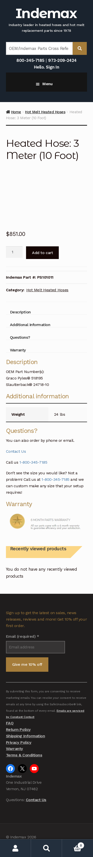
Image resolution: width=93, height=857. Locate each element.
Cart (73, 844)
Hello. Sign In (46, 67)
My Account (15, 848)
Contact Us (16, 451)
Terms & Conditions (24, 755)
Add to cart (42, 252)
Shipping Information (25, 736)
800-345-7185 (30, 60)
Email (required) (22, 636)
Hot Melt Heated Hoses (45, 112)
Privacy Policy (18, 742)
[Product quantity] (14, 252)
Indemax (46, 13)
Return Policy (18, 729)
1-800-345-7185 (33, 462)
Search (46, 848)
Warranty (14, 748)
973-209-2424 (62, 60)
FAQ (10, 723)
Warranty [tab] (18, 350)
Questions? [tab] (20, 337)
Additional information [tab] (30, 324)
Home (16, 112)
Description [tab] (20, 312)
